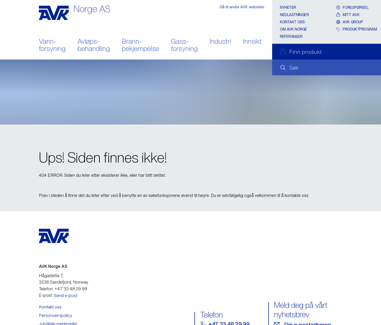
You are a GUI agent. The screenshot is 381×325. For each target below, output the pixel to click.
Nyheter (288, 7)
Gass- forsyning (184, 46)
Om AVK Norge (293, 29)
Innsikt (252, 42)
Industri (220, 42)
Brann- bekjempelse (140, 46)
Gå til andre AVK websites (242, 7)
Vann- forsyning (52, 46)
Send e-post (65, 295)
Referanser (291, 36)
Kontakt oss (292, 22)
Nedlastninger (294, 14)
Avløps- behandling (93, 46)
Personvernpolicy (55, 315)
